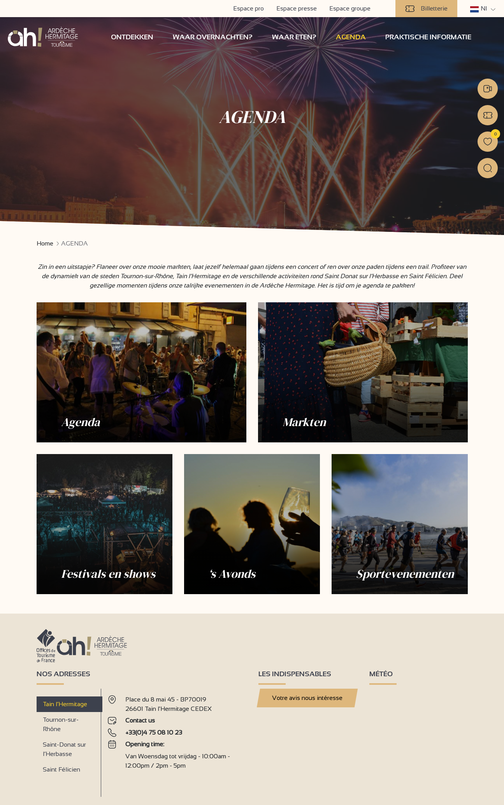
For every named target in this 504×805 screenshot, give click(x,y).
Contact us (140, 720)
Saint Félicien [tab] (61, 769)
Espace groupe (350, 8)
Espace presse (296, 8)
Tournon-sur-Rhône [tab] (61, 724)
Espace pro (248, 8)
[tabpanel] (176, 739)
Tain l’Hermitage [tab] (65, 704)
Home (45, 243)
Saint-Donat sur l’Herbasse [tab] (64, 749)
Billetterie (426, 8)
